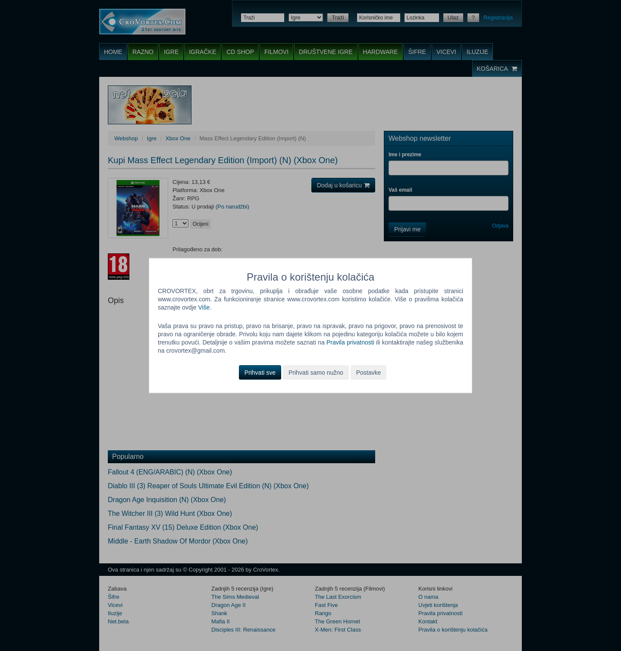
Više (204, 307)
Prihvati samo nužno (316, 372)
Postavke (368, 372)
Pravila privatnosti (350, 342)
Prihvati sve (260, 372)
